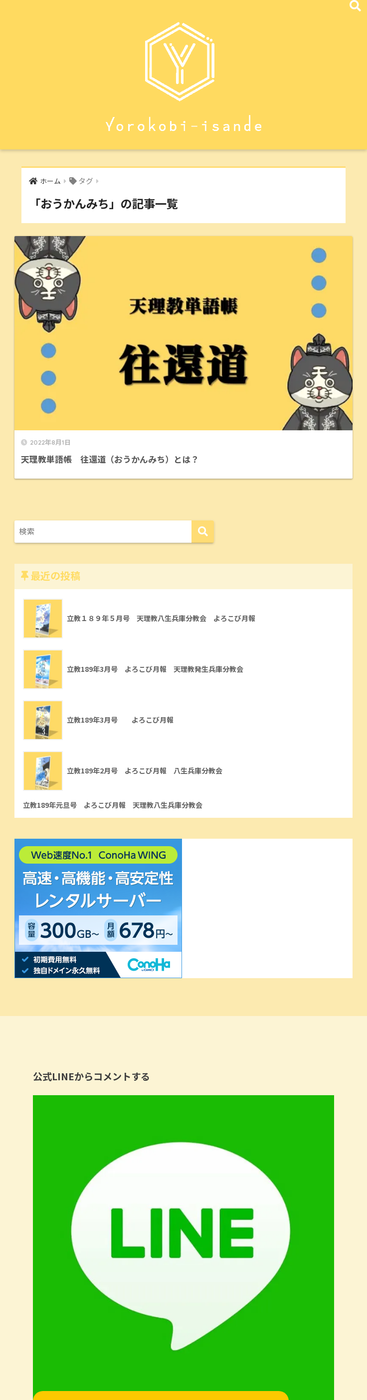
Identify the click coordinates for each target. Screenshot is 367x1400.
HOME (184, 1375)
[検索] (202, 435)
